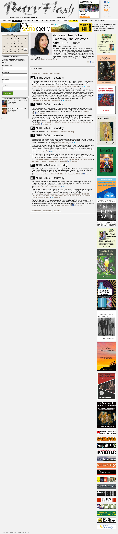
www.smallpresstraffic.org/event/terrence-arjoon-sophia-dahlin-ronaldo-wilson (55, 86)
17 (22, 46)
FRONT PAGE (7, 20)
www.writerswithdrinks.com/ (49, 59)
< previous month (36, 73)
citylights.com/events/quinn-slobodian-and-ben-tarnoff (48, 161)
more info (11, 103)
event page (89, 86)
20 (8, 49)
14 (11, 46)
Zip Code (5, 86)
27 (8, 52)
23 (18, 49)
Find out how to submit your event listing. (62, 132)
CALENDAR (73, 20)
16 (18, 46)
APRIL (15, 37)
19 (4, 49)
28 (11, 52)
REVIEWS (45, 20)
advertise (107, 7)
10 (22, 44)
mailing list (107, 16)
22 (15, 49)
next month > (57, 73)
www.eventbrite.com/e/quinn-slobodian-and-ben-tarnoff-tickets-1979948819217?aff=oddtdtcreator (62, 159)
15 (15, 46)
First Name (5, 72)
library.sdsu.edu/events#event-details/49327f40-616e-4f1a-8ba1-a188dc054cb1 (56, 174)
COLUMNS (26, 20)
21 (11, 49)
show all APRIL (47, 73)
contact (106, 14)
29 (15, 52)
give (106, 9)
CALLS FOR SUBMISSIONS (88, 20)
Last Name (5, 79)
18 (25, 46)
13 (8, 46)
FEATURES (35, 20)
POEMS (52, 20)
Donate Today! (85, 16)
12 (4, 46)
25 (25, 49)
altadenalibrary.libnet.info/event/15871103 (45, 187)
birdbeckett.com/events (61, 143)
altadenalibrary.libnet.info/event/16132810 (45, 100)
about (106, 5)
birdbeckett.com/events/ (62, 205)
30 (18, 52)
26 (4, 52)
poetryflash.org (85, 111)
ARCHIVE (103, 20)
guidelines (107, 11)
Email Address (7, 66)
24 (22, 49)
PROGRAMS (62, 20)
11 (25, 44)
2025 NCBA (17, 20)
